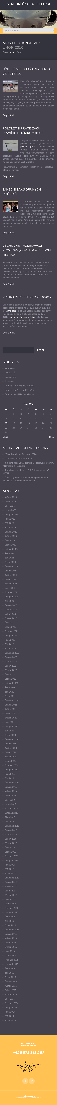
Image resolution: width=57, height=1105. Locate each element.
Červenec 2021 (12, 700)
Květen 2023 (11, 609)
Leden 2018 (10, 852)
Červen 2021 (11, 705)
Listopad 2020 (11, 726)
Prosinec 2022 (11, 631)
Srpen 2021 (10, 696)
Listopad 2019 (11, 769)
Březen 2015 (11, 994)
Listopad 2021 (11, 683)
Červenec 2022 (12, 653)
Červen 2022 (11, 657)
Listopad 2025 (11, 514)
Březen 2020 (11, 756)
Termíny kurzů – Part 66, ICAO (19, 390)
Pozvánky (9, 381)
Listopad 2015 (11, 964)
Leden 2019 (10, 804)
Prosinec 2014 (11, 1003)
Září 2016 (9, 921)
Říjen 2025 (10, 519)
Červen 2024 (11, 571)
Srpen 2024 (10, 562)
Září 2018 (9, 821)
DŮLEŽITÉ (10, 373)
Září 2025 (9, 523)
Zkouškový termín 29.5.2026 (19, 458)
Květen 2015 (11, 986)
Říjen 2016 (10, 916)
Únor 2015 (10, 999)
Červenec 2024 (12, 566)
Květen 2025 (11, 536)
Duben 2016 (10, 942)
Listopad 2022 (11, 635)
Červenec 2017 (12, 878)
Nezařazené (10, 377)
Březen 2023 (11, 618)
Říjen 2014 (10, 1012)
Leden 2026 (10, 510)
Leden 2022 (10, 679)
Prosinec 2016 (11, 908)
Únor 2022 (10, 674)
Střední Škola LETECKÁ (28, 4)
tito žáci (12, 311)
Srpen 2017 (10, 873)
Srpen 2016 (10, 925)
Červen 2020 (11, 744)
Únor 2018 (10, 847)
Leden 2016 (10, 955)
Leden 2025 (10, 545)
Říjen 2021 (10, 687)
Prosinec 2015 (11, 960)
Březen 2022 (11, 670)
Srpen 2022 (10, 648)
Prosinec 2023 (11, 592)
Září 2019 (9, 778)
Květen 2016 (11, 938)
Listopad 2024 (11, 549)
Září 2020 (9, 731)
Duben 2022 (10, 666)
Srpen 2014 (10, 1020)
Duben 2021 (10, 713)
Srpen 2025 (10, 527)
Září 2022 (9, 644)
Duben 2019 (10, 795)
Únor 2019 (10, 800)
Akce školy (10, 368)
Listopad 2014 (11, 1007)
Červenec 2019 (12, 782)
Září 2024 (9, 558)
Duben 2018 (10, 839)
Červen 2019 (11, 787)
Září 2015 (9, 973)
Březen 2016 (11, 947)
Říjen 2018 (10, 817)
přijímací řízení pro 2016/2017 (27, 297)
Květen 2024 (11, 575)
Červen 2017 (11, 882)
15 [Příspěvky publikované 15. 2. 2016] (6, 423)
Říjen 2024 (10, 553)
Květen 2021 (11, 709)
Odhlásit (32, 1096)
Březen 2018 (11, 843)
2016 (12, 52)
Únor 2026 (10, 506)
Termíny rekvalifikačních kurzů (19, 394)
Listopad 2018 (11, 813)
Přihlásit (24, 1096)
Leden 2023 (10, 627)
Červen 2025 (11, 532)
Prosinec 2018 (11, 808)
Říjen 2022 (10, 640)
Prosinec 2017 (11, 856)
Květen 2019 (11, 791)
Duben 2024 (10, 579)
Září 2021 (9, 692)
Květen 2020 (11, 748)
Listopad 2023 (11, 596)
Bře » (51, 437)
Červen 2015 (11, 981)
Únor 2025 (10, 540)
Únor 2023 (10, 622)
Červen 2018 (11, 830)
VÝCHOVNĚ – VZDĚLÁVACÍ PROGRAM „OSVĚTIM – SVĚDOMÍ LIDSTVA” (27, 250)
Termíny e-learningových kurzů (19, 385)
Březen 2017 (11, 895)
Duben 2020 (10, 752)
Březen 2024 (11, 584)
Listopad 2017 (11, 860)
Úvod (5, 52)
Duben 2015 (10, 990)
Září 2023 (9, 601)
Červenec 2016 (12, 929)
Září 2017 (9, 869)
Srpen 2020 (10, 735)
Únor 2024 (10, 588)
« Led (5, 437)
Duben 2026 (10, 501)
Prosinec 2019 (11, 765)
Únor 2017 (10, 899)
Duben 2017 (10, 891)
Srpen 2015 (10, 977)
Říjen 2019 (10, 774)
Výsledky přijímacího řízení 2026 (21, 454)
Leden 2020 (10, 761)
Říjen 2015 (10, 968)
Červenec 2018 (12, 826)
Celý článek (9, 115)
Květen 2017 (11, 886)
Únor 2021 (10, 722)
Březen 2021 (11, 718)
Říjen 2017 (10, 865)
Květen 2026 (11, 497)
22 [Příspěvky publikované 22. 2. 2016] (6, 428)
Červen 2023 (11, 605)
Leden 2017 (10, 904)
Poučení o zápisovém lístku (22, 317)
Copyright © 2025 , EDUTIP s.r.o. (28, 1098)
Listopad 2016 (11, 912)
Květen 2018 (11, 834)
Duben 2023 (10, 614)
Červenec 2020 (12, 739)
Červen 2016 (11, 934)
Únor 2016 (10, 951)
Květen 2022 (11, 661)
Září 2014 (9, 1016)
